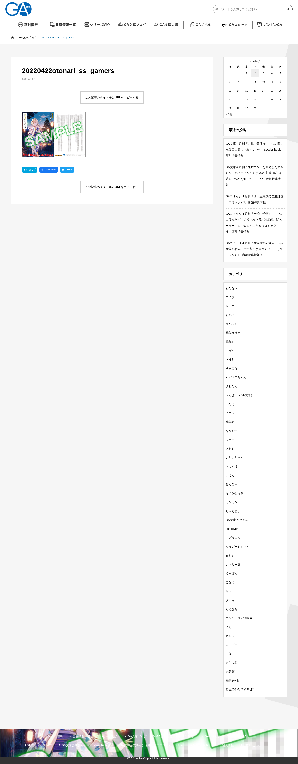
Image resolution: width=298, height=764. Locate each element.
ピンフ (230, 636)
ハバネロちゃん (236, 377)
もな (229, 653)
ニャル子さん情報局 (239, 618)
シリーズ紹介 (100, 25)
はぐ (229, 627)
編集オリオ (233, 332)
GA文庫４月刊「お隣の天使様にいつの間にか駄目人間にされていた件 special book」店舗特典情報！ (255, 149)
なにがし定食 (234, 493)
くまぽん (232, 573)
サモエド (232, 306)
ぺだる (230, 404)
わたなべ (232, 288)
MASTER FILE (203, 745)
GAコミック (238, 25)
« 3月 (229, 114)
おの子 (230, 315)
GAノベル (203, 25)
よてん (230, 475)
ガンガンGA (272, 25)
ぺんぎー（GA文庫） (240, 395)
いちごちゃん (234, 457)
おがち (230, 350)
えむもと (232, 555)
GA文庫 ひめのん (237, 520)
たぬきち (232, 609)
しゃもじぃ (233, 511)
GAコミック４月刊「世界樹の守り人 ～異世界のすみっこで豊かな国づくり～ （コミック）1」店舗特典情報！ (254, 249)
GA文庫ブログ (135, 25)
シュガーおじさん (237, 546)
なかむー (232, 431)
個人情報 (228, 745)
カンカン (232, 502)
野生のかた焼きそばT (240, 689)
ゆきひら (232, 368)
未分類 (230, 671)
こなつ (230, 582)
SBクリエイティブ (39, 745)
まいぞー (232, 644)
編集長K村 (232, 680)
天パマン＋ (233, 324)
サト (229, 591)
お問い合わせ (252, 745)
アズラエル (233, 537)
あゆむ (230, 359)
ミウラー (232, 413)
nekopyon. (232, 529)
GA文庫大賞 (168, 25)
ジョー (230, 439)
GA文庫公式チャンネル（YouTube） (86, 745)
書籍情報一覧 (65, 25)
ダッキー (232, 600)
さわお (230, 448)
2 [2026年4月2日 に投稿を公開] (255, 73)
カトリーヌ (233, 564)
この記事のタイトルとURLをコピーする (112, 97)
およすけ (232, 466)
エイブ (230, 297)
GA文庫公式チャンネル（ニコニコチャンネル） (151, 745)
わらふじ (232, 662)
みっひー (232, 484)
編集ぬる (232, 422)
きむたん (232, 386)
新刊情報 (31, 25)
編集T (230, 341)
